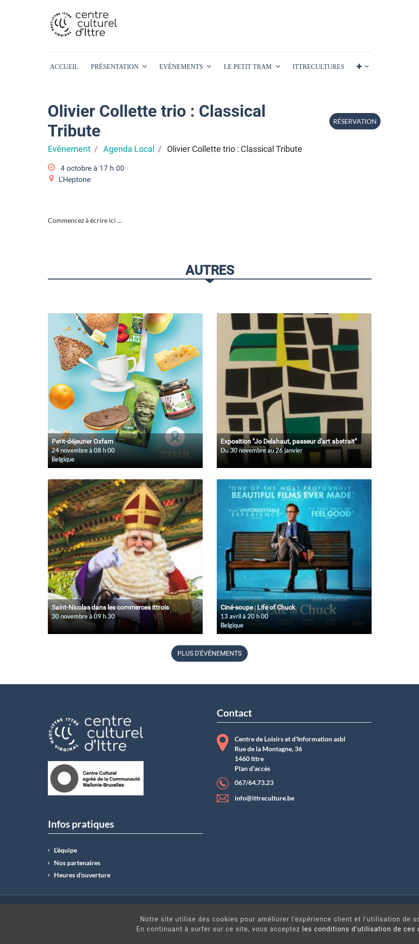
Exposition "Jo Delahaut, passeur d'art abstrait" (289, 441)
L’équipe (65, 850)
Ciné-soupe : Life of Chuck (258, 607)
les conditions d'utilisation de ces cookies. (252, 929)
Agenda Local (128, 149)
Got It (372, 925)
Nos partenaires (77, 863)
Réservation (355, 121)
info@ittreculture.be (264, 798)
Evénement (69, 149)
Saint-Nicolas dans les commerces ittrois (110, 607)
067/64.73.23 (254, 782)
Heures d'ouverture (82, 875)
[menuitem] (64, 67)
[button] (362, 67)
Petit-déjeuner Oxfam (82, 441)
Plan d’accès (252, 768)
